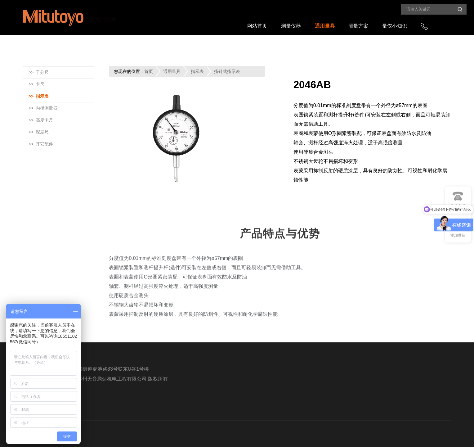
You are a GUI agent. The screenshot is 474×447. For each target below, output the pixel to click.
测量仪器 (291, 26)
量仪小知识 (394, 26)
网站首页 (257, 26)
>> (39, 73)
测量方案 (358, 26)
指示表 (197, 71)
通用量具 (325, 26)
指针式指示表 (227, 71)
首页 (148, 71)
